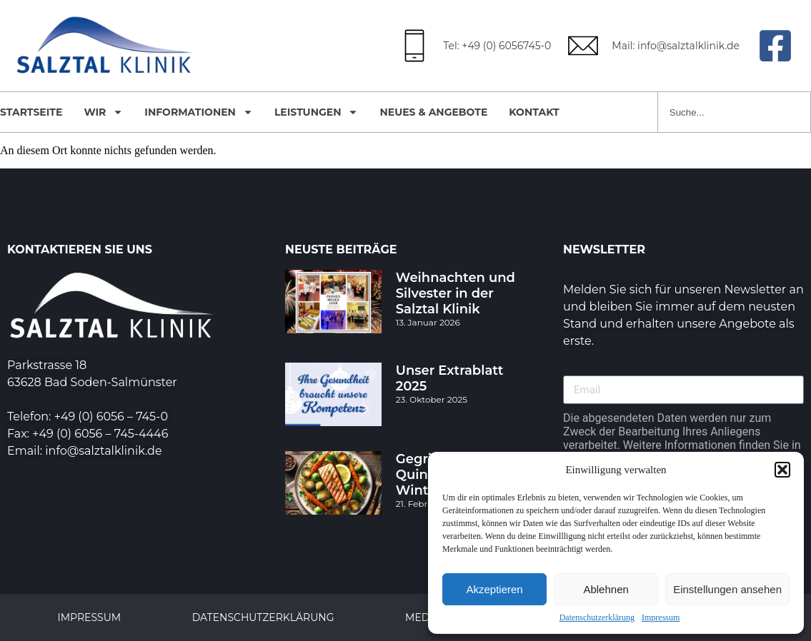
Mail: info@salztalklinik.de (676, 45)
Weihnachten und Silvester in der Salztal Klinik (455, 293)
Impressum (661, 617)
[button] (782, 470)
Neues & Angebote (433, 112)
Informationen (198, 112)
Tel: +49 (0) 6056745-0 (497, 45)
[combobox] (734, 112)
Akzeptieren (494, 589)
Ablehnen (605, 589)
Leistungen (316, 112)
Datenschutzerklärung (597, 617)
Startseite (31, 112)
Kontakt (534, 112)
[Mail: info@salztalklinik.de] (583, 46)
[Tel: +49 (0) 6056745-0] (414, 46)
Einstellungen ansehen (727, 589)
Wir (103, 112)
